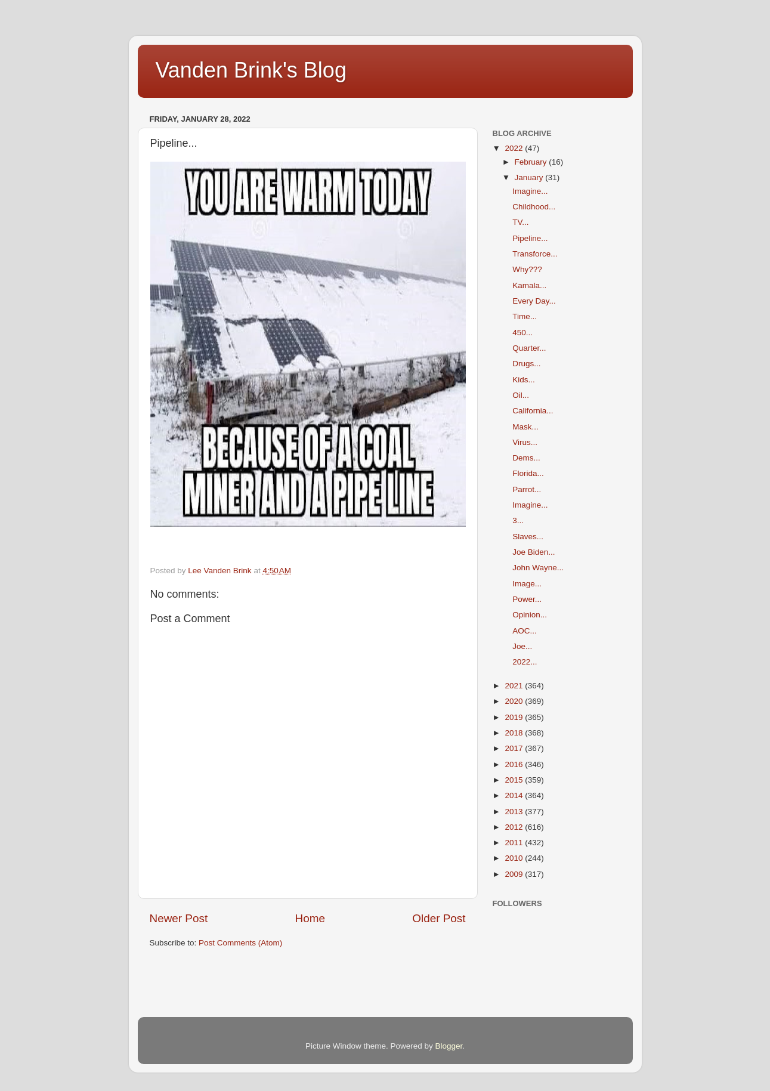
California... (532, 410)
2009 (515, 874)
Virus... (524, 442)
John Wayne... (538, 567)
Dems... (526, 457)
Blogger (449, 1045)
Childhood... (533, 206)
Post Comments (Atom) (240, 942)
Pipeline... (530, 238)
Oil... (520, 395)
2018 (515, 732)
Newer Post (179, 918)
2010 (515, 858)
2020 (515, 701)
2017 (515, 748)
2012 (515, 827)
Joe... (522, 646)
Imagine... (530, 191)
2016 (515, 764)
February (532, 161)
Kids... (523, 379)
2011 (515, 842)
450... (522, 332)
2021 (515, 685)
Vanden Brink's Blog (251, 70)
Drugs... (526, 363)
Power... (527, 599)
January (530, 177)
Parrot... (526, 489)
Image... (527, 583)
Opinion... (529, 614)
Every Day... (534, 300)
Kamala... (529, 285)
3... (518, 520)
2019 (515, 717)
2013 (515, 811)
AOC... (524, 630)
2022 (515, 148)
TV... (520, 222)
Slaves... (527, 536)
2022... (524, 661)
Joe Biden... (533, 552)
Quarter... (529, 348)
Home (310, 918)
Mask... (525, 426)
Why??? (527, 269)
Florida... (528, 473)
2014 (515, 795)
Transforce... (534, 253)
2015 (515, 779)
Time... (524, 316)
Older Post (438, 918)
